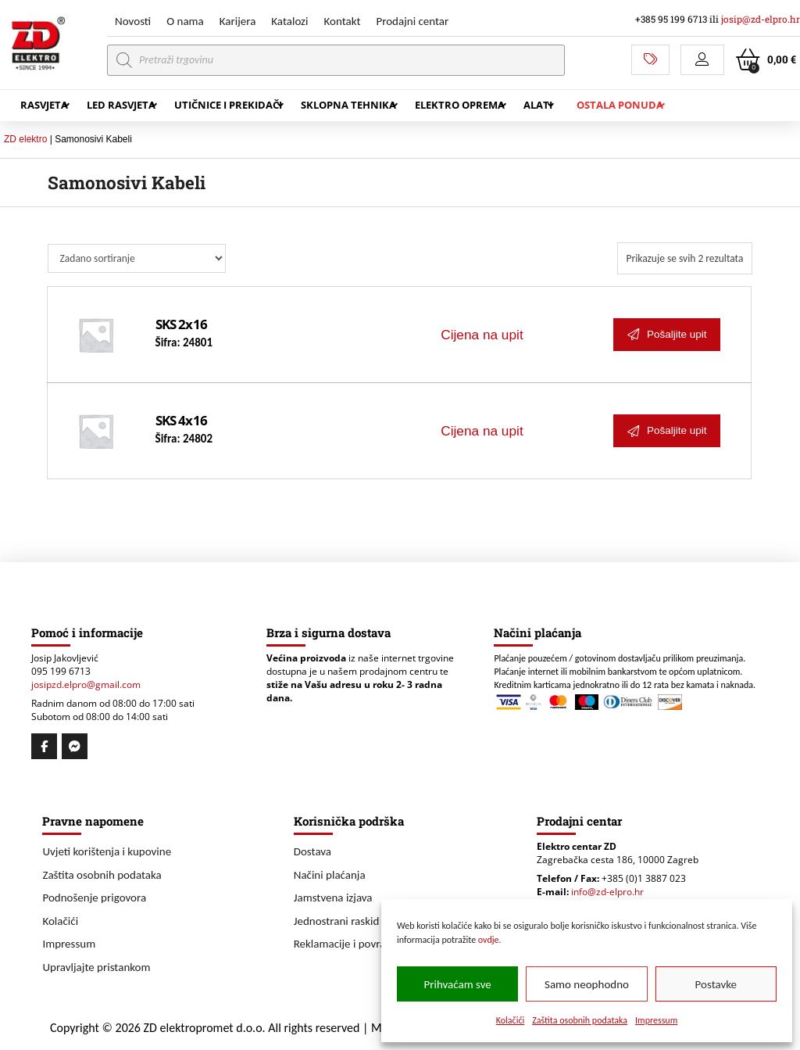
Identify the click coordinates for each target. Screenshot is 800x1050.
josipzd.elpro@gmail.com (86, 684)
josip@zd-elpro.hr (760, 19)
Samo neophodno (587, 984)
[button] (702, 60)
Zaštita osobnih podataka (579, 1020)
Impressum (656, 1020)
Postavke (716, 984)
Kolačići (510, 1020)
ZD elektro (25, 139)
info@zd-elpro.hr (607, 891)
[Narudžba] (136, 258)
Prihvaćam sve (457, 984)
